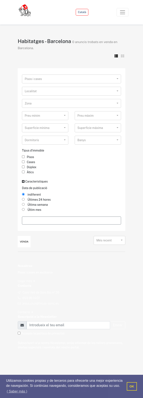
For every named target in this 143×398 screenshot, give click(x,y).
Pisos (28, 157)
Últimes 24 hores (36, 199)
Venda (24, 241)
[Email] (68, 325)
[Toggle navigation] (122, 12)
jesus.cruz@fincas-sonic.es (40, 303)
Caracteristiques (35, 181)
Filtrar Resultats (71, 220)
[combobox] (71, 78)
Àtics (28, 172)
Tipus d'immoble (33, 150)
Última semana (35, 204)
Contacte (25, 312)
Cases (28, 162)
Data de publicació (34, 188)
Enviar (118, 325)
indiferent (31, 194)
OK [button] (132, 386)
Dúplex (29, 167)
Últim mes (31, 209)
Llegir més (26, 281)
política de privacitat (50, 333)
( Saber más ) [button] (17, 391)
